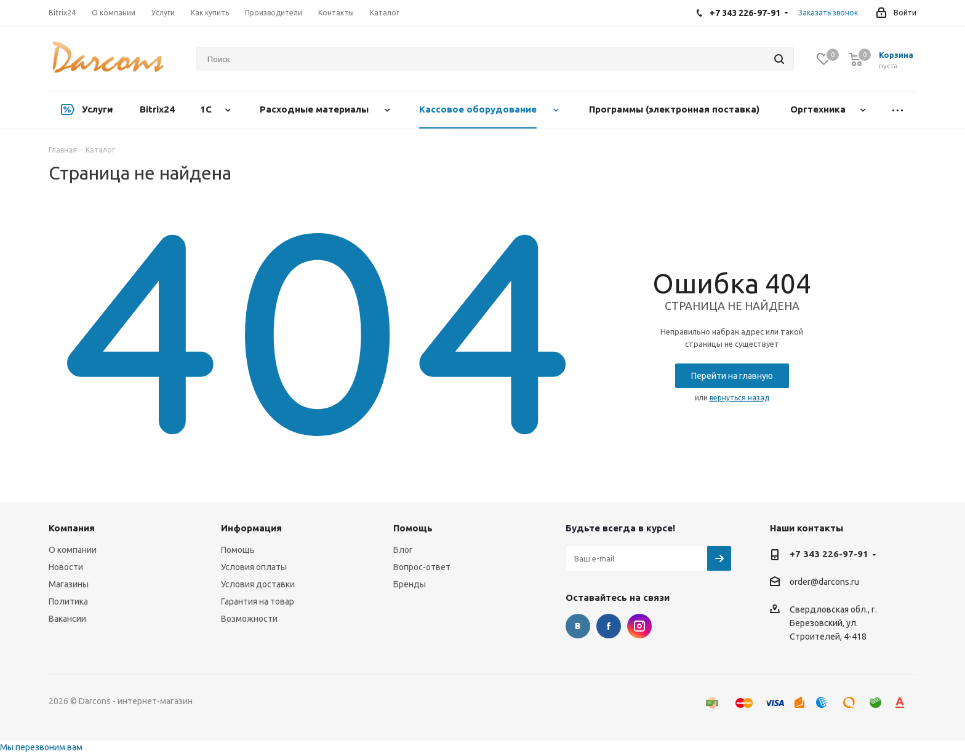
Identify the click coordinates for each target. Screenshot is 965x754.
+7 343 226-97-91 (829, 554)
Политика (68, 601)
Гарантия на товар (257, 601)
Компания (72, 528)
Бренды (409, 584)
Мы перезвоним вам (41, 747)
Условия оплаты (254, 567)
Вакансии (67, 619)
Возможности (249, 619)
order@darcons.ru (824, 582)
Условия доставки (258, 584)
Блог (403, 550)
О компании (73, 550)
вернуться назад (739, 398)
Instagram (639, 626)
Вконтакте (578, 626)
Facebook (608, 626)
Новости (66, 567)
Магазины (69, 584)
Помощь (238, 550)
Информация (251, 528)
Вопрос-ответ (421, 567)
